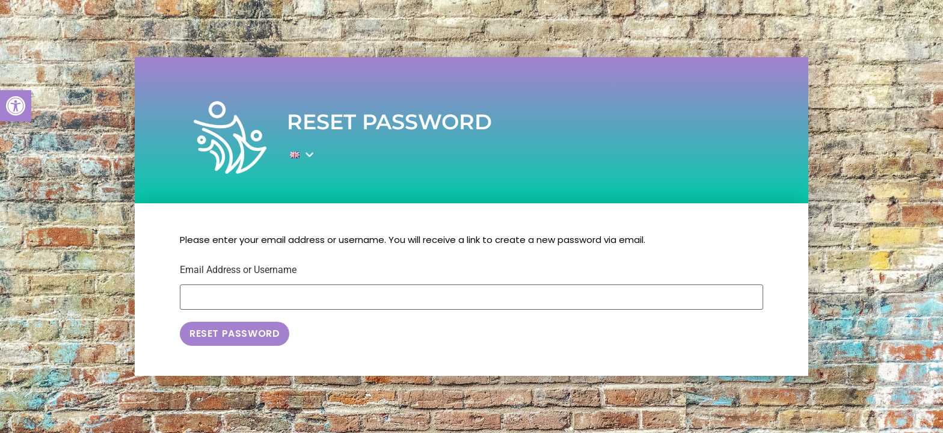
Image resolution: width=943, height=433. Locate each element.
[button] (15, 105)
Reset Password (234, 333)
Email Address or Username (238, 270)
